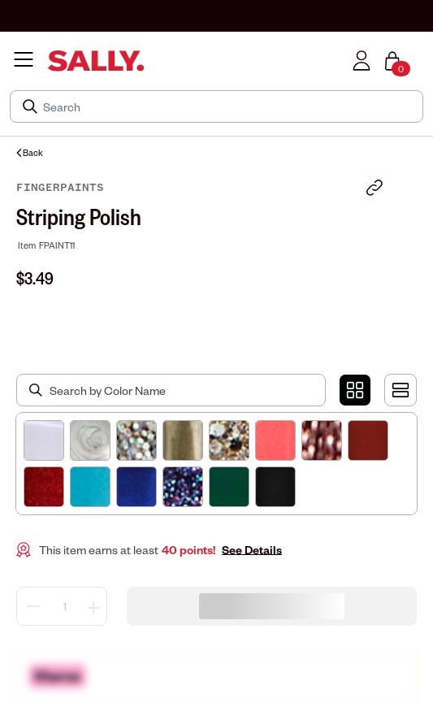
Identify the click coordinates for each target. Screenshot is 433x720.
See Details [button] (252, 549)
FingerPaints (60, 187)
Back (29, 152)
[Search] (228, 106)
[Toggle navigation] (23, 61)
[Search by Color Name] (171, 390)
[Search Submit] (31, 106)
